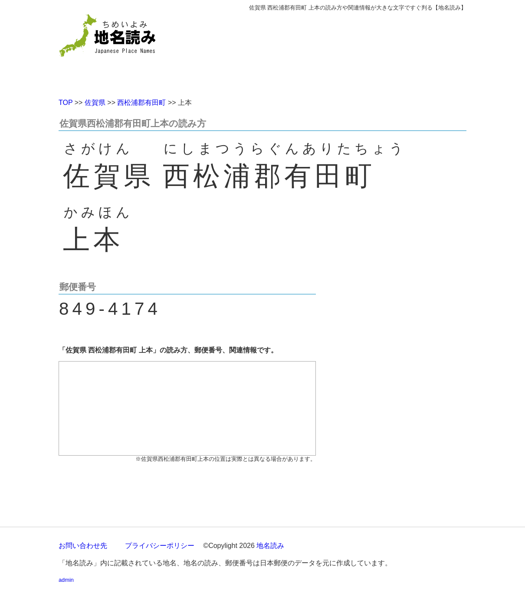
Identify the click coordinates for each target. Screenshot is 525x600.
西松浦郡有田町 (141, 102)
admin (66, 580)
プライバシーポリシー (159, 545)
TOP (65, 102)
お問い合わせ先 (83, 545)
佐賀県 (95, 102)
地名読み (270, 545)
